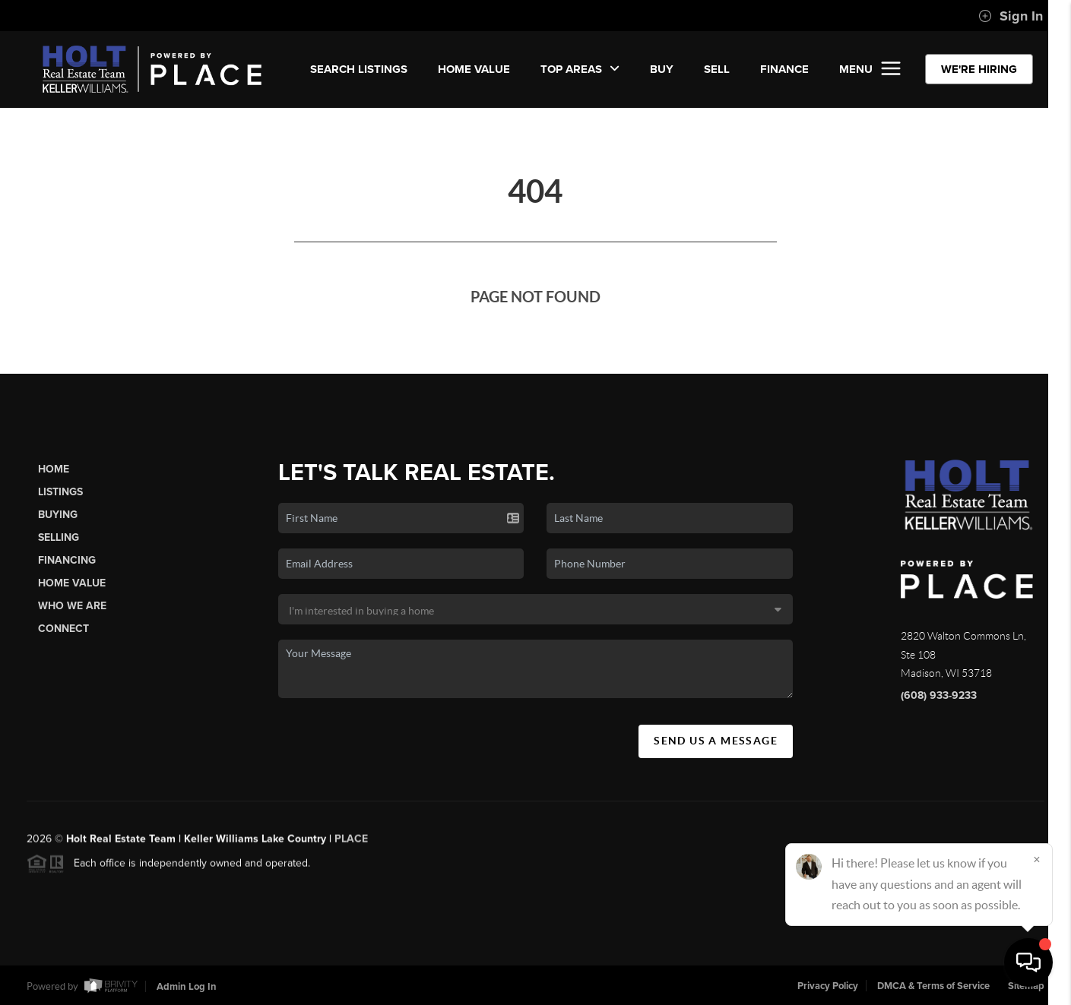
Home (53, 469)
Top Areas (579, 69)
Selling (58, 537)
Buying (58, 514)
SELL (717, 69)
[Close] (1037, 859)
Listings (60, 491)
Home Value (474, 69)
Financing (67, 560)
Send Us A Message (716, 741)
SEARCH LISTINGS (358, 69)
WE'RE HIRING (979, 69)
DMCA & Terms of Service (933, 986)
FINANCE (784, 69)
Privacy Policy (827, 986)
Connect (63, 628)
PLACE (351, 844)
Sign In (1010, 16)
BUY (661, 69)
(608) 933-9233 (939, 695)
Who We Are (72, 605)
